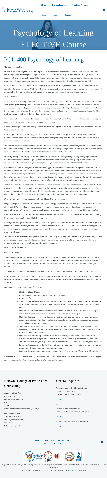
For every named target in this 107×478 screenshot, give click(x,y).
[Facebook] (104, 11)
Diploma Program (56, 6)
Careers (88, 6)
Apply (43, 17)
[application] (45, 6)
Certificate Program (73, 6)
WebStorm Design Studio (78, 472)
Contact (51, 17)
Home (43, 6)
